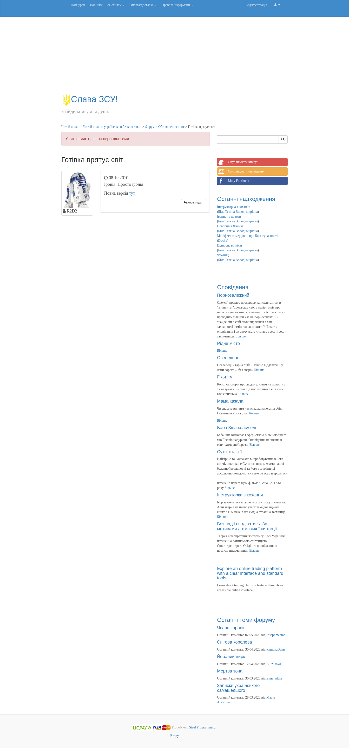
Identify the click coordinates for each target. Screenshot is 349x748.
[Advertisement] (174, 58)
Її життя (224, 377)
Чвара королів (231, 627)
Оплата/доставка (143, 5)
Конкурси (78, 5)
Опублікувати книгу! (237, 162)
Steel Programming (202, 727)
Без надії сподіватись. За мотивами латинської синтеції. (247, 526)
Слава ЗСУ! (89, 99)
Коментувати (193, 202)
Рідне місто (228, 343)
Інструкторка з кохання (233, 207)
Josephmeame (275, 635)
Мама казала (230, 401)
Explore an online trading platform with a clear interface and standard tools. (250, 573)
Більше (241, 336)
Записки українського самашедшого (238, 688)
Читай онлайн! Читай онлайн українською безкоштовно (101, 127)
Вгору (174, 736)
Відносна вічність (230, 245)
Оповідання (232, 287)
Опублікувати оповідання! (241, 171)
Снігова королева (234, 642)
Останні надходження (246, 199)
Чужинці (223, 255)
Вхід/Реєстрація (255, 5)
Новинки (96, 5)
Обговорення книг (171, 127)
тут (132, 193)
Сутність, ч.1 (229, 451)
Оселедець (228, 357)
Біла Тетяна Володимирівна (238, 211)
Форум (150, 127)
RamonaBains (275, 649)
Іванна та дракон (229, 216)
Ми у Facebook (233, 181)
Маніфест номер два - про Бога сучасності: (248, 236)
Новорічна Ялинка (230, 226)
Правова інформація (178, 5)
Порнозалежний (233, 295)
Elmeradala (274, 678)
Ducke (222, 240)
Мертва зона (229, 671)
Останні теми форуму (246, 620)
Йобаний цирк (231, 656)
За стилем (116, 5)
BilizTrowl (273, 664)
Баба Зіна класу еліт (237, 427)
